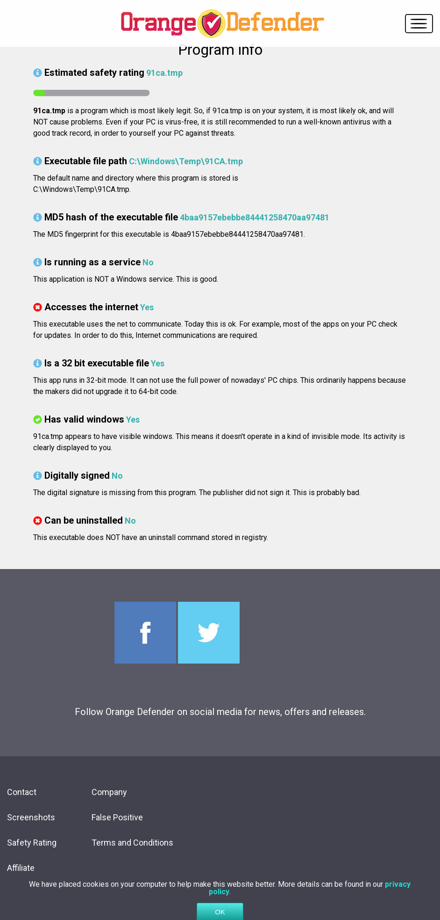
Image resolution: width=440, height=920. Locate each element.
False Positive (117, 817)
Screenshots (31, 817)
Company (109, 792)
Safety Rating (32, 842)
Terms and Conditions (132, 842)
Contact (21, 792)
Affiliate (21, 868)
